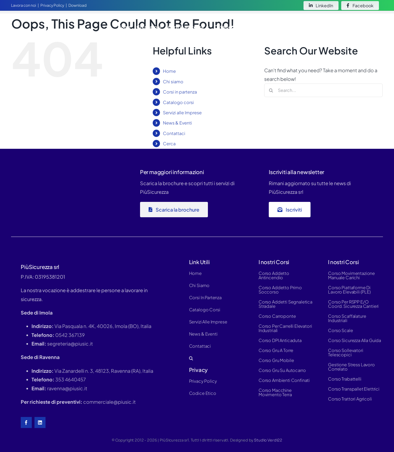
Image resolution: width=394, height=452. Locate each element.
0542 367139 (70, 335)
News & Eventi (177, 123)
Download (77, 5)
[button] (376, 27)
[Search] (271, 90)
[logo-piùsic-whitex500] (51, 167)
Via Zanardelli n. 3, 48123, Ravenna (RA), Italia (103, 371)
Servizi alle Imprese (182, 112)
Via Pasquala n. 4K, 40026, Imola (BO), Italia (102, 326)
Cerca (169, 143)
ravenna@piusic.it (67, 388)
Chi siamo (173, 81)
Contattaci (174, 133)
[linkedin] (40, 422)
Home (169, 71)
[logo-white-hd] (44, 20)
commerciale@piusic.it (109, 402)
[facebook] (26, 422)
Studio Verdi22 (268, 440)
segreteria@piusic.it (70, 343)
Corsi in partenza (180, 92)
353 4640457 (70, 379)
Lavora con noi (23, 5)
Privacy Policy (52, 5)
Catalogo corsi (178, 102)
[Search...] (323, 90)
